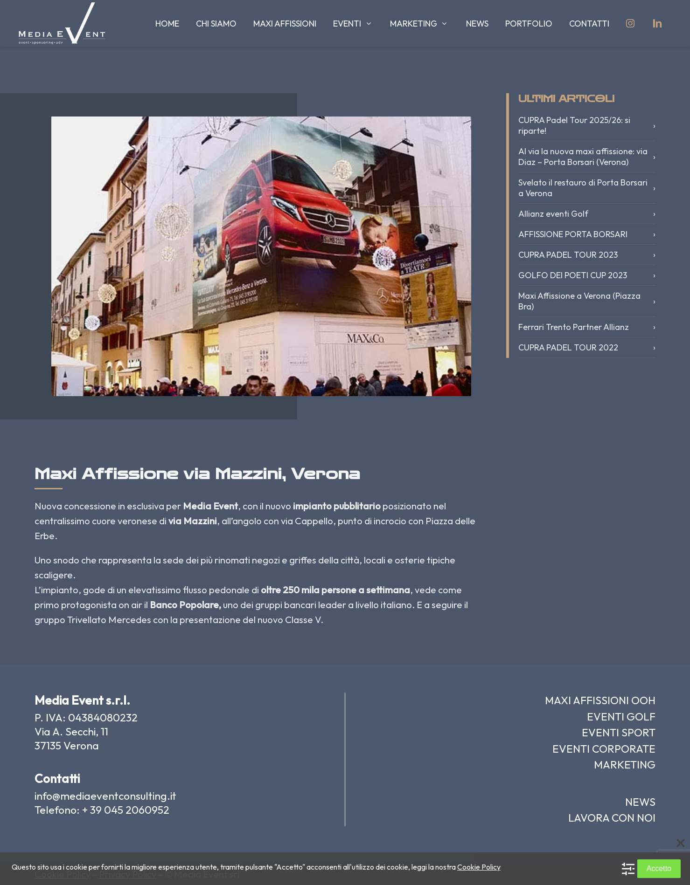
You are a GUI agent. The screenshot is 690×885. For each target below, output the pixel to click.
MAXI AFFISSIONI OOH (600, 700)
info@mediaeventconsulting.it (105, 796)
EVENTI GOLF (621, 716)
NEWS (640, 802)
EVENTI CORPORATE (603, 748)
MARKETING (624, 764)
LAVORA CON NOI (611, 817)
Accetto (659, 868)
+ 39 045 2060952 (125, 809)
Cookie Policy (479, 866)
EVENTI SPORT (618, 732)
